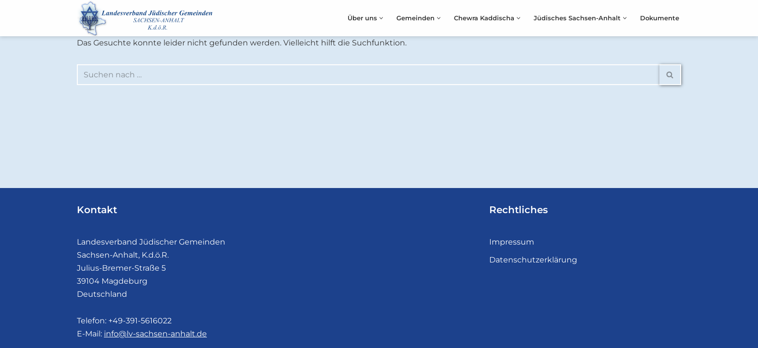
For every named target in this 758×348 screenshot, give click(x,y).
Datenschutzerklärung (533, 259)
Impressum (511, 241)
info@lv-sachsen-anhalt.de (155, 333)
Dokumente (659, 18)
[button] (381, 18)
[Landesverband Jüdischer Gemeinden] (147, 18)
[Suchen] (368, 74)
